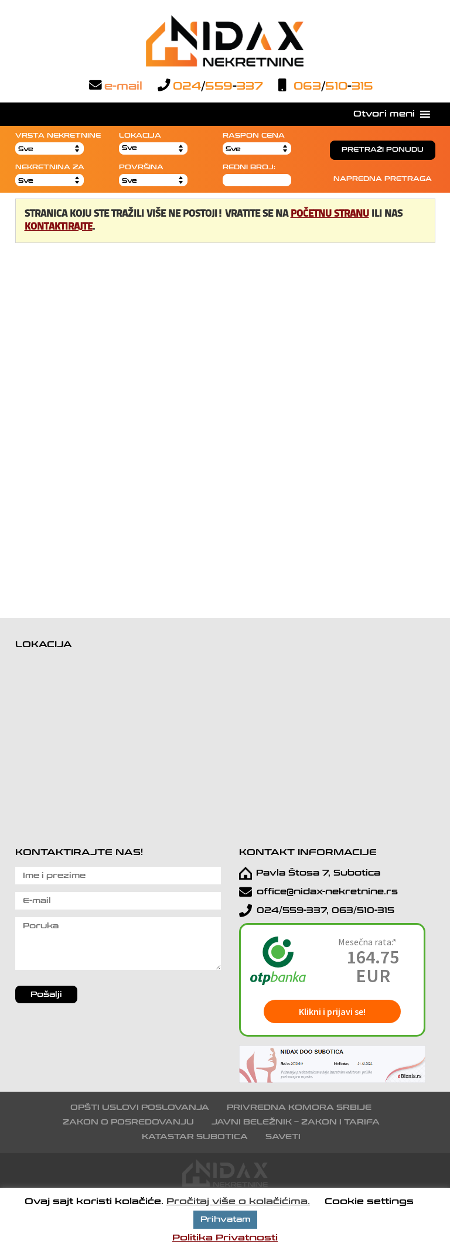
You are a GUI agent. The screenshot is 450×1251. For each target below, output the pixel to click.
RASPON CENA (254, 135)
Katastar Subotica (195, 1136)
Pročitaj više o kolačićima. (238, 1201)
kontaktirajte (59, 227)
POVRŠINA (141, 167)
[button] (384, 114)
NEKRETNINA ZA (49, 167)
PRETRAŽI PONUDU (383, 149)
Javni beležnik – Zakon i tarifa (296, 1122)
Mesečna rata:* (367, 941)
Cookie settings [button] (369, 1201)
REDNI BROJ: (249, 167)
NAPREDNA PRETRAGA (382, 179)
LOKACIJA (140, 135)
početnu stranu (330, 214)
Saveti (283, 1136)
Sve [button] (129, 148)
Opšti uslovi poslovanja (139, 1107)
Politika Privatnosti (225, 1237)
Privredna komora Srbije (299, 1107)
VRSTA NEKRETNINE (58, 135)
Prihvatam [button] (225, 1219)
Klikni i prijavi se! (332, 1011)
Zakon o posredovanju (128, 1122)
